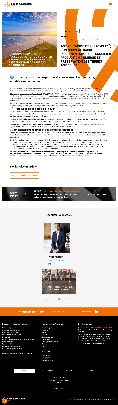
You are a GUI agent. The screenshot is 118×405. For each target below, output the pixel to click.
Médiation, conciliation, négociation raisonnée (17, 353)
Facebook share (71, 299)
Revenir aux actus (71, 31)
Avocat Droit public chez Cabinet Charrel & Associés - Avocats (50, 264)
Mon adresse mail (58, 312)
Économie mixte (7, 342)
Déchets (45, 335)
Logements (46, 339)
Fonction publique (8, 344)
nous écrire (59, 389)
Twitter (59, 299)
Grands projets (47, 328)
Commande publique (9, 328)
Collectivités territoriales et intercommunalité (18, 339)
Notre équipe (46, 358)
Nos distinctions (47, 360)
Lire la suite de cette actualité (93, 343)
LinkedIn (47, 299)
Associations (6, 351)
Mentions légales (94, 399)
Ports (44, 344)
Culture (44, 346)
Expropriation (6, 337)
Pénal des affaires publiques (11, 346)
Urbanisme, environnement (11, 330)
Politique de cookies (107, 399)
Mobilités (45, 330)
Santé (44, 332)
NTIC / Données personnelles (12, 348)
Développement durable (50, 342)
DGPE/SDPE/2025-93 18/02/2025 (25, 176)
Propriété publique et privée (11, 335)
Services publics (47, 337)
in (96, 311)
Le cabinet (45, 355)
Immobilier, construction (10, 332)
